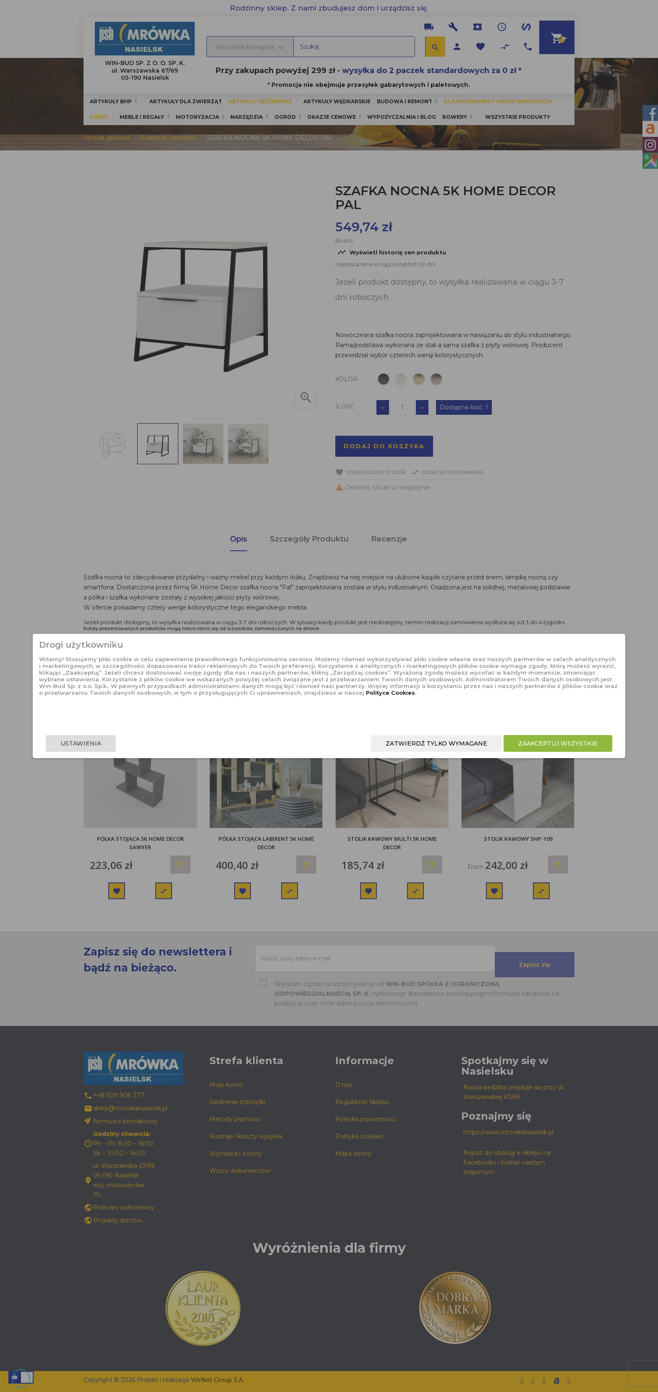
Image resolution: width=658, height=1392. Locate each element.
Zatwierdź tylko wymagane (345, 743)
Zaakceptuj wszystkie (466, 743)
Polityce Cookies (322, 712)
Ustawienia (172, 743)
